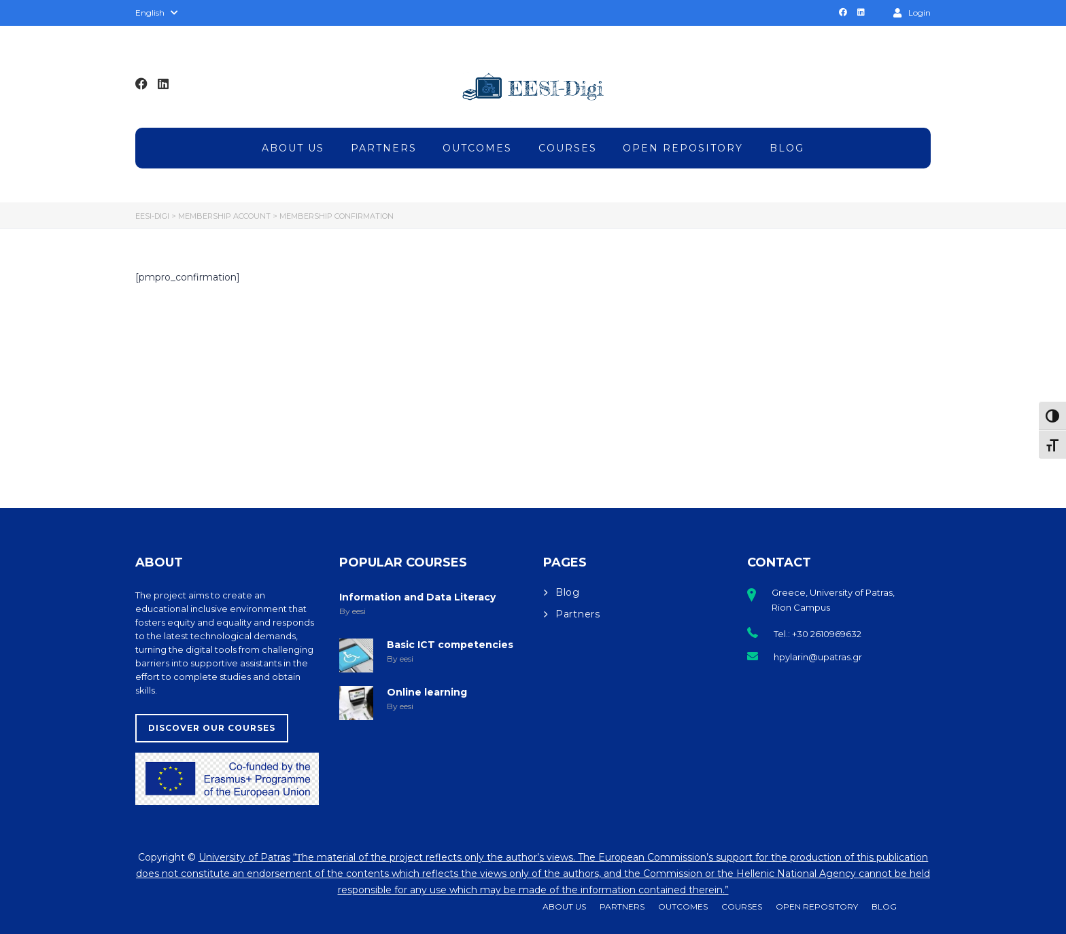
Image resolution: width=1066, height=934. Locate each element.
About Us (293, 148)
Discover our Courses (211, 728)
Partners (384, 148)
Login (912, 12)
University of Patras (244, 857)
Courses (567, 148)
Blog (787, 148)
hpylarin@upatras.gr (818, 656)
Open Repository (683, 148)
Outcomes (477, 148)
